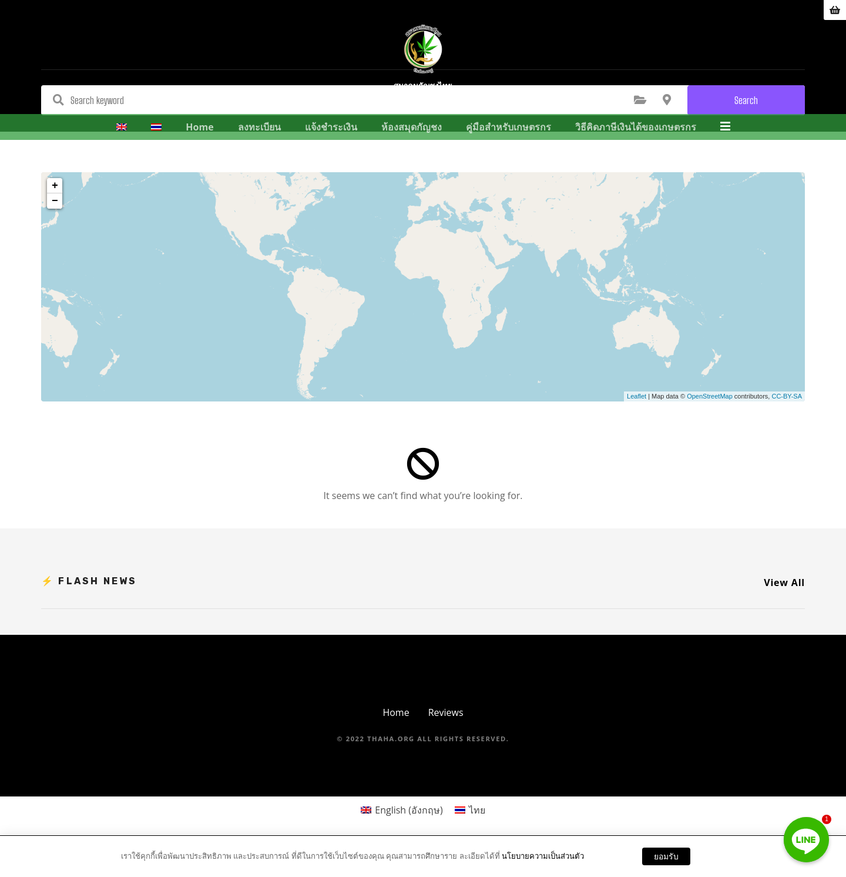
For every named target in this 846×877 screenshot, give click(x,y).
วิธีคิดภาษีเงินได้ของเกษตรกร (636, 145)
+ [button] (55, 186)
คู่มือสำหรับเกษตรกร (509, 145)
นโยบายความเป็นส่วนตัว (543, 856)
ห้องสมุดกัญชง (412, 145)
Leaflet (636, 396)
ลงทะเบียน (260, 145)
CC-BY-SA (786, 396)
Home (200, 145)
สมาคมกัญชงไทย (423, 107)
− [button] (55, 201)
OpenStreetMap (710, 396)
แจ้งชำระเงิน (332, 145)
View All (784, 582)
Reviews (446, 712)
